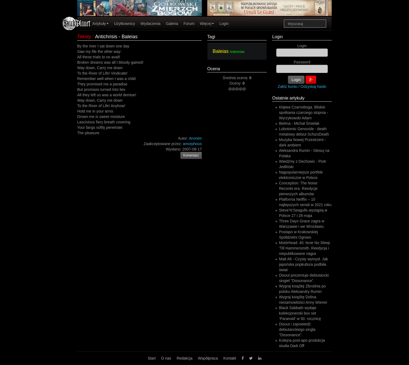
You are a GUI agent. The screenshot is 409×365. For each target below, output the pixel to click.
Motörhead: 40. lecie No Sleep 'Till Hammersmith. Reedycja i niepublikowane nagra (304, 248)
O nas (166, 358)
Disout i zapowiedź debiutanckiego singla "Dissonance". (297, 329)
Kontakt (229, 358)
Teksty (84, 36)
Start (152, 358)
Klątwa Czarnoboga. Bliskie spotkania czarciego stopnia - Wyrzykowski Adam (303, 112)
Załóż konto (287, 86)
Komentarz (191, 155)
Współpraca (208, 358)
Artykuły (100, 23)
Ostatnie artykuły (288, 98)
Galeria (172, 23)
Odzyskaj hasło (313, 86)
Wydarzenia (151, 23)
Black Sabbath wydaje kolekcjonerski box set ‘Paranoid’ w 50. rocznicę (300, 313)
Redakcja (184, 358)
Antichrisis (237, 52)
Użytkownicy (124, 23)
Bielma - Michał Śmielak (299, 123)
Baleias (221, 51)
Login (224, 23)
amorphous (192, 144)
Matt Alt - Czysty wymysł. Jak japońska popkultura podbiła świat (303, 264)
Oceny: (235, 83)
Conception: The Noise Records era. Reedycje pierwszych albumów (298, 188)
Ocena (213, 68)
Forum (189, 23)
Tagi (211, 36)
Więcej (207, 23)
